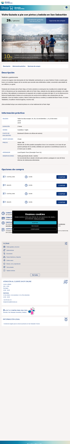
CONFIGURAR (35, 229)
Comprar (61, 177)
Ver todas (35, 275)
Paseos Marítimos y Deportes (13, 257)
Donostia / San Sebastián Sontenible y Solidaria (14, 312)
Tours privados (10, 267)
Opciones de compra (57, 21)
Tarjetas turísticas (10, 270)
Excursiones (9, 253)
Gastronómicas (10, 250)
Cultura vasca (9, 260)
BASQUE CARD (53, 55)
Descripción (6, 66)
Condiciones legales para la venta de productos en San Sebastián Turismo (22, 323)
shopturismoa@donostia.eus (10, 302)
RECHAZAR (34, 226)
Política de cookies (39, 218)
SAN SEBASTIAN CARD (39, 55)
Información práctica (18, 66)
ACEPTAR (35, 222)
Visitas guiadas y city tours (12, 247)
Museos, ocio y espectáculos (13, 264)
